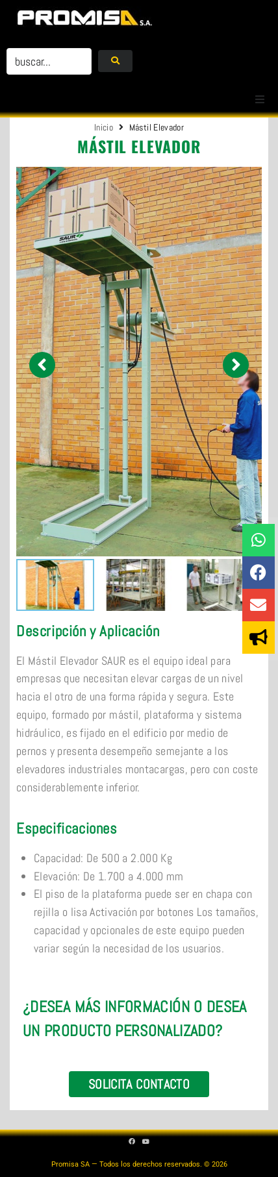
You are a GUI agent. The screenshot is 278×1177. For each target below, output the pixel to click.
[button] (260, 99)
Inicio (103, 127)
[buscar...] (49, 61)
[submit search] (115, 61)
